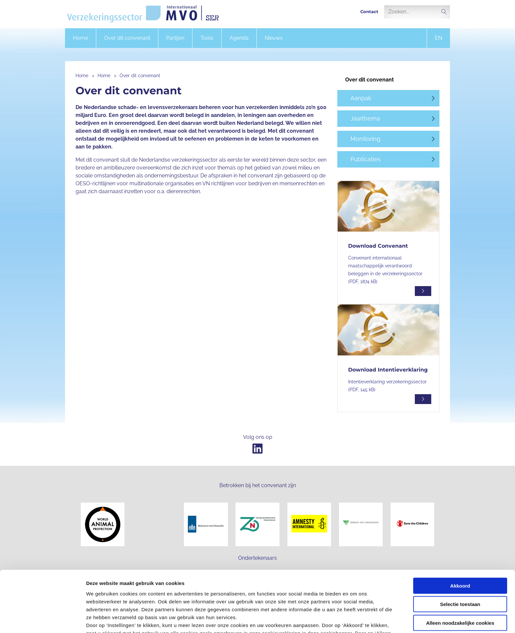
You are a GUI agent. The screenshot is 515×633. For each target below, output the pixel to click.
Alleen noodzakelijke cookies (460, 573)
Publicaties (365, 159)
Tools (206, 38)
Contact (369, 11)
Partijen (175, 38)
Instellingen (353, 620)
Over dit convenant (127, 38)
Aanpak (360, 98)
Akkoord (460, 536)
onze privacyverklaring (255, 599)
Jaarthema (365, 118)
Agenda (239, 38)
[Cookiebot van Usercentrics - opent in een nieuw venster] (42, 620)
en (438, 38)
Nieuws (274, 38)
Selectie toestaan (460, 555)
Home (80, 38)
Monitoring (365, 138)
